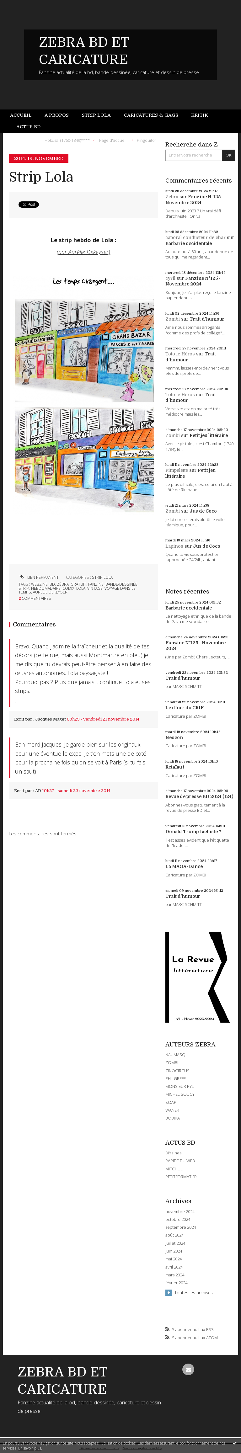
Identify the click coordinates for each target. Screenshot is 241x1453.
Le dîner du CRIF (184, 707)
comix (68, 588)
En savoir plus (29, 1448)
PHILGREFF (175, 1078)
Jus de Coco (203, 511)
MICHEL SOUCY (180, 1094)
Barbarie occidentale (188, 243)
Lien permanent (39, 577)
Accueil (21, 115)
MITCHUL (174, 1169)
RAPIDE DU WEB (180, 1160)
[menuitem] (24, 115)
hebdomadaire (46, 588)
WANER (172, 1110)
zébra (63, 584)
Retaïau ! (174, 766)
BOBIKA (172, 1118)
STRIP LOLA (102, 577)
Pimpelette (176, 470)
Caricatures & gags (151, 115)
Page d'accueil (112, 140)
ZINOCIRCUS (177, 1070)
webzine (39, 584)
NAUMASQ (175, 1054)
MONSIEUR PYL (179, 1086)
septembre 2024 (180, 1227)
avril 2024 (174, 1267)
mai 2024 (173, 1259)
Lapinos (174, 546)
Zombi (172, 319)
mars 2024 (174, 1275)
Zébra (171, 196)
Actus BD (28, 127)
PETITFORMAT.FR (181, 1176)
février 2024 (176, 1282)
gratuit (78, 584)
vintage (95, 588)
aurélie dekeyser (50, 592)
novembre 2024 (180, 1211)
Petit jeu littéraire (209, 435)
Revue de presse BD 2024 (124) (199, 796)
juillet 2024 (175, 1243)
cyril (170, 278)
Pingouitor (146, 140)
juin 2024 (173, 1251)
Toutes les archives (193, 1293)
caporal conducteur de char (195, 237)
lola (80, 588)
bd (52, 584)
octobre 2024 (177, 1219)
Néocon (174, 737)
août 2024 (174, 1235)
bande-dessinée (121, 584)
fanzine (96, 584)
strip (24, 588)
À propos (57, 115)
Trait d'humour (207, 319)
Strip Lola (96, 115)
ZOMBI (171, 1062)
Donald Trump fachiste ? (193, 831)
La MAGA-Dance (184, 866)
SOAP (170, 1102)
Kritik (199, 115)
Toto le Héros (180, 353)
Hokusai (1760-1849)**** (67, 140)
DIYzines (173, 1153)
